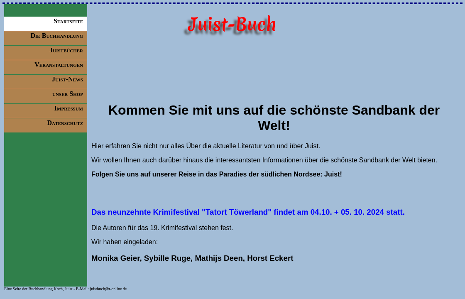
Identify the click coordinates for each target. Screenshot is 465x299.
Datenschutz (65, 122)
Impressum (68, 108)
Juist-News (67, 79)
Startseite (68, 21)
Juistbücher (66, 50)
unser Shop (67, 93)
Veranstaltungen (58, 64)
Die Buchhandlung (57, 35)
